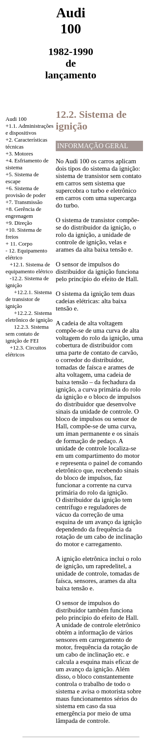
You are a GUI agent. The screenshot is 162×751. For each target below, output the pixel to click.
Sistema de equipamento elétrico (29, 268)
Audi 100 (16, 119)
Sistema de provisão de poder (26, 191)
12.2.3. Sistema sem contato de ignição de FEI (27, 334)
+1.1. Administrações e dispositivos (30, 129)
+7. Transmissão (24, 202)
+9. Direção (19, 223)
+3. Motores (19, 153)
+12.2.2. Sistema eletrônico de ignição (29, 316)
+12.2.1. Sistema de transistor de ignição (29, 299)
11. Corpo (21, 243)
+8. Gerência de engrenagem (23, 212)
